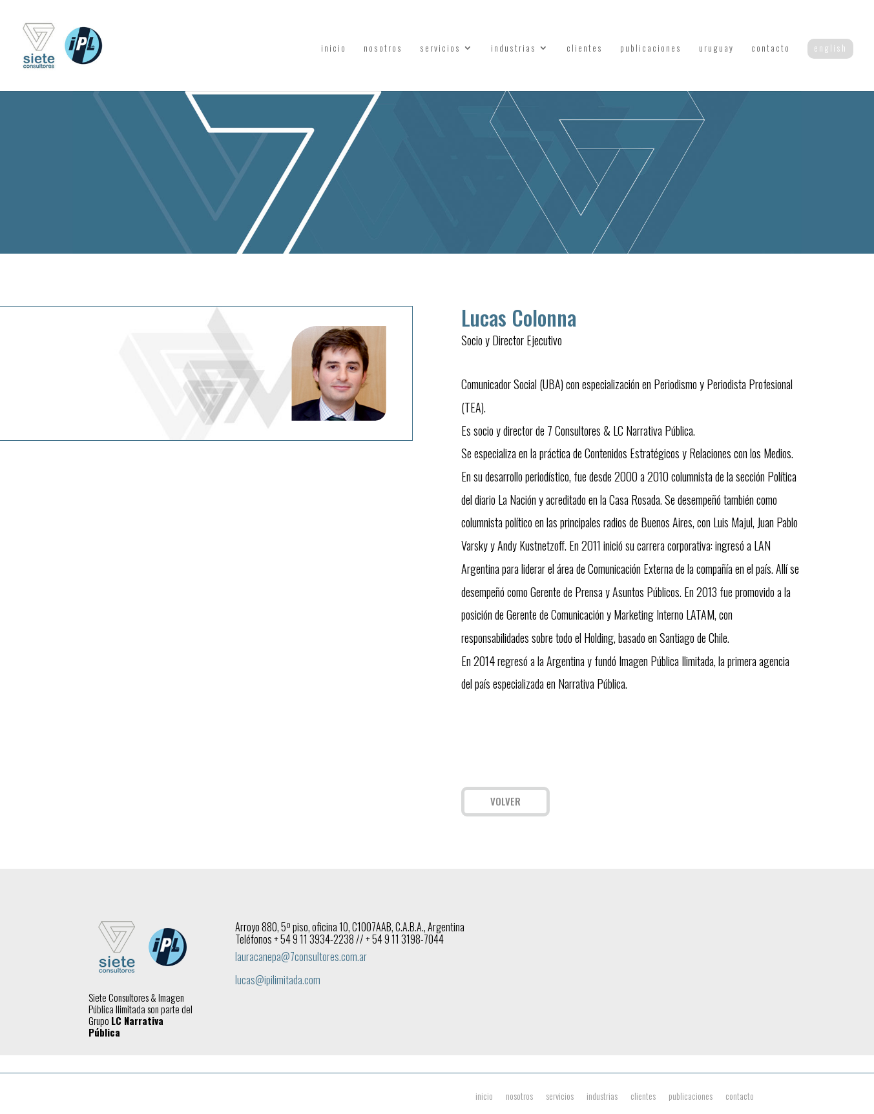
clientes (585, 48)
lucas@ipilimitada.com (277, 979)
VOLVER (505, 801)
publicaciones (651, 48)
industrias (513, 48)
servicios (440, 48)
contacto (770, 48)
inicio (333, 48)
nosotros (383, 48)
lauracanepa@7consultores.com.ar (301, 956)
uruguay (716, 48)
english (830, 47)
